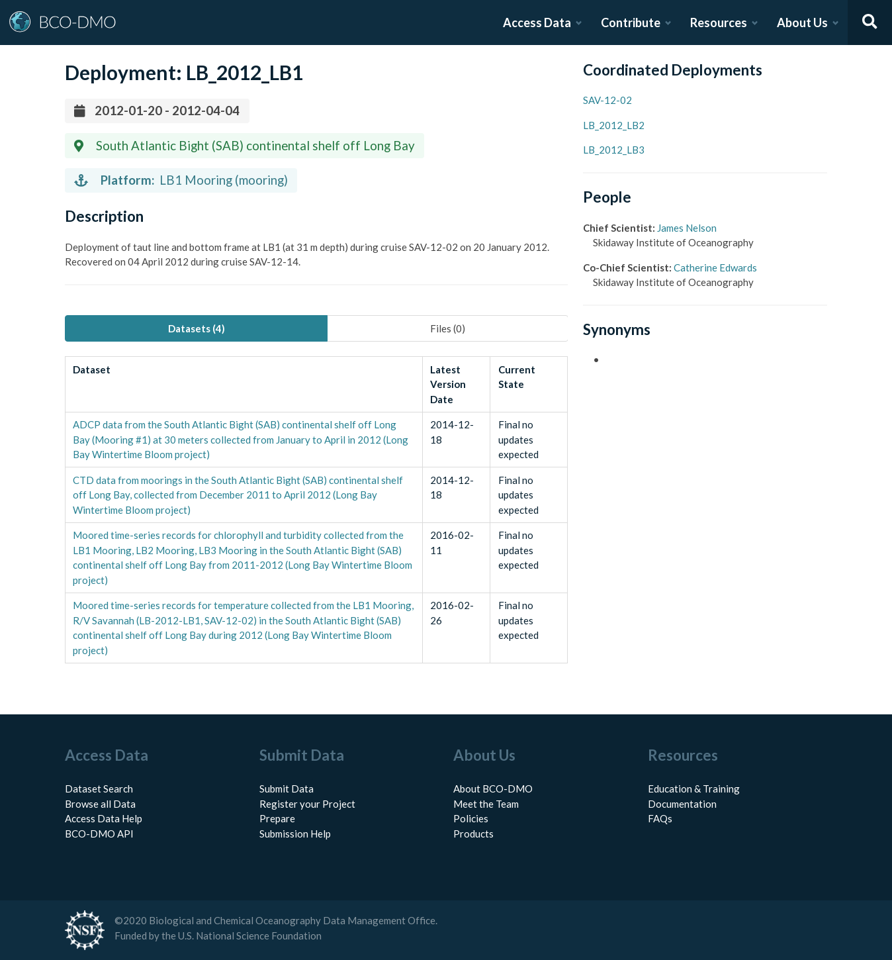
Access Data (537, 22)
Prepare (277, 818)
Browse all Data (100, 804)
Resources (718, 22)
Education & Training (694, 788)
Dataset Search (99, 788)
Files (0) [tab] (447, 328)
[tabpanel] (316, 509)
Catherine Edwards (715, 267)
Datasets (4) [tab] (196, 328)
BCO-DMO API (99, 834)
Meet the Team (486, 804)
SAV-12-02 (607, 100)
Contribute (630, 22)
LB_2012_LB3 (614, 150)
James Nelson (687, 228)
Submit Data (286, 788)
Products (473, 834)
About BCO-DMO (493, 788)
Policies (470, 818)
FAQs (660, 818)
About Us (802, 22)
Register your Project (307, 804)
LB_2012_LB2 (614, 125)
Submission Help (295, 834)
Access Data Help (103, 818)
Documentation (682, 804)
